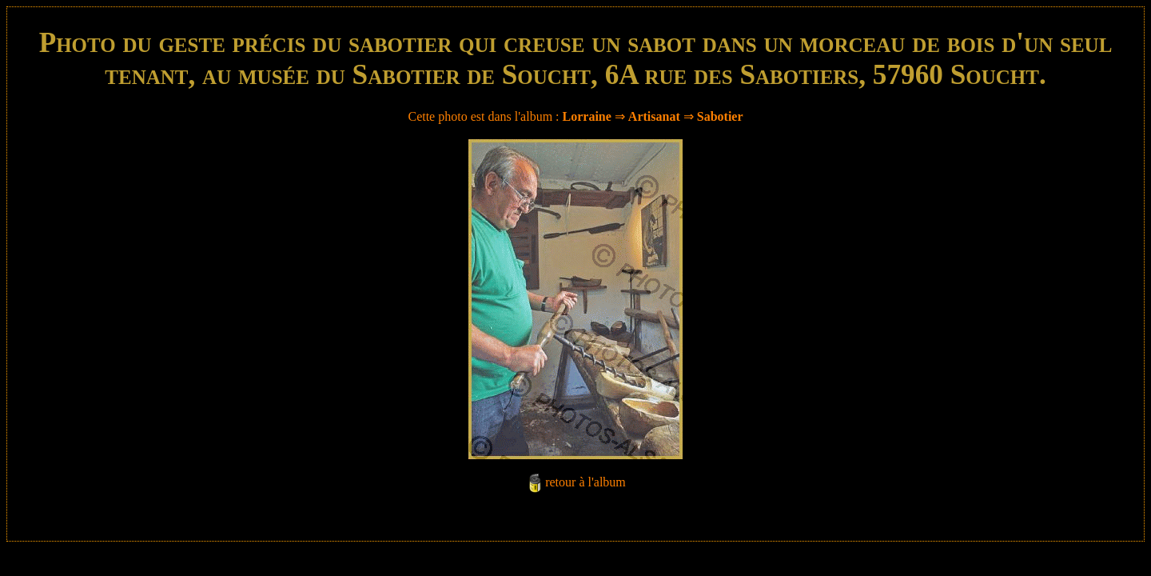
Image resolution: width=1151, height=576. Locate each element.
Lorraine (587, 116)
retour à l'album (585, 482)
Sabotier (720, 116)
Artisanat (654, 116)
